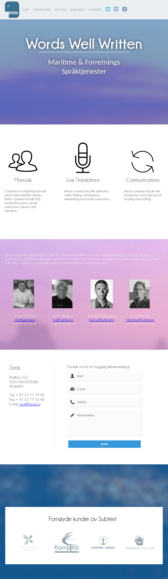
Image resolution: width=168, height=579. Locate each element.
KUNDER (95, 9)
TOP (25, 9)
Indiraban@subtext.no (140, 320)
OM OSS (60, 9)
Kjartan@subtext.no (101, 320)
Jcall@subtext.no (63, 320)
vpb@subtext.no (24, 320)
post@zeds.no (29, 404)
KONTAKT (78, 9)
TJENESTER (42, 9)
